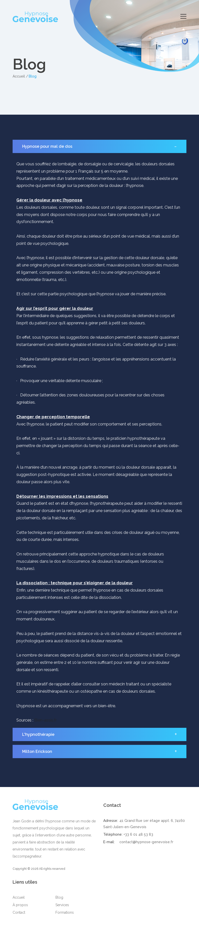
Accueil (19, 76)
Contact (19, 912)
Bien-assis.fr (45, 720)
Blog (59, 897)
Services (62, 905)
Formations (64, 912)
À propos (20, 905)
